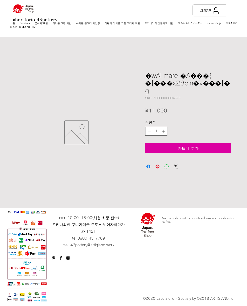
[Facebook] (60, 258)
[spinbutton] (156, 131)
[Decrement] (149, 131)
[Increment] (164, 131)
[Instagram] (68, 258)
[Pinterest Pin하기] (157, 166)
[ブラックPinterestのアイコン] (53, 258)
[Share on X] (176, 166)
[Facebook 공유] (148, 166)
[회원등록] (209, 10)
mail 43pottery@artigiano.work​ (88, 245)
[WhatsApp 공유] (167, 166)
